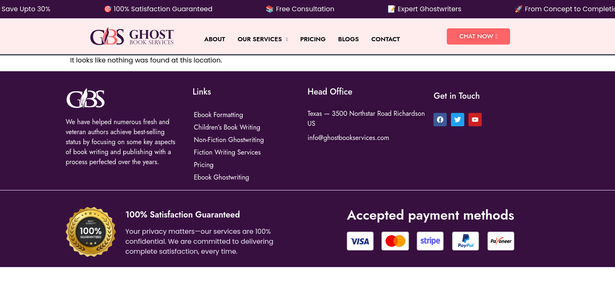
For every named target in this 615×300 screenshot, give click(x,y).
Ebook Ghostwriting (221, 177)
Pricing (313, 39)
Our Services (262, 39)
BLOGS (348, 39)
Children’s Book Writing (227, 127)
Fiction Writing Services (227, 152)
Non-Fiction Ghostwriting (229, 140)
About (214, 39)
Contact (385, 39)
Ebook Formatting (219, 115)
